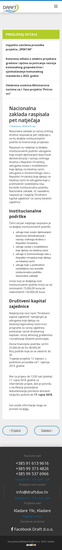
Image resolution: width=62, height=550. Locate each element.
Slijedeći (46, 430)
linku (25, 409)
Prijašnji (16, 430)
